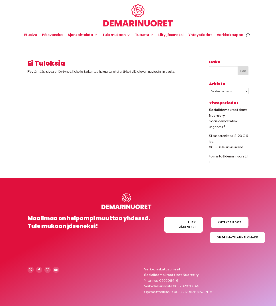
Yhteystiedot (200, 34)
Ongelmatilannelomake (237, 237)
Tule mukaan (114, 34)
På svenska (52, 34)
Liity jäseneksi (170, 34)
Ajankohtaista (80, 34)
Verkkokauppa (230, 34)
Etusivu (30, 34)
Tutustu (142, 34)
